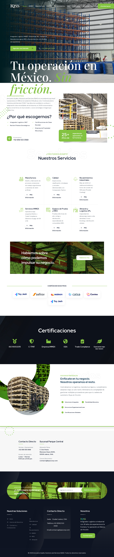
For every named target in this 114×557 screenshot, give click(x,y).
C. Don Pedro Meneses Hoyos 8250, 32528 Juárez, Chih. (47, 452)
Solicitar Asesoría (90, 490)
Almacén (33, 540)
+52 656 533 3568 (25, 450)
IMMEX (32, 533)
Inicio (10, 519)
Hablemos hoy (84, 258)
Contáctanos (87, 536)
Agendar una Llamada (23, 48)
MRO (32, 536)
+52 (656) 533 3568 (48, 48)
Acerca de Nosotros (15, 522)
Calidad (33, 524)
